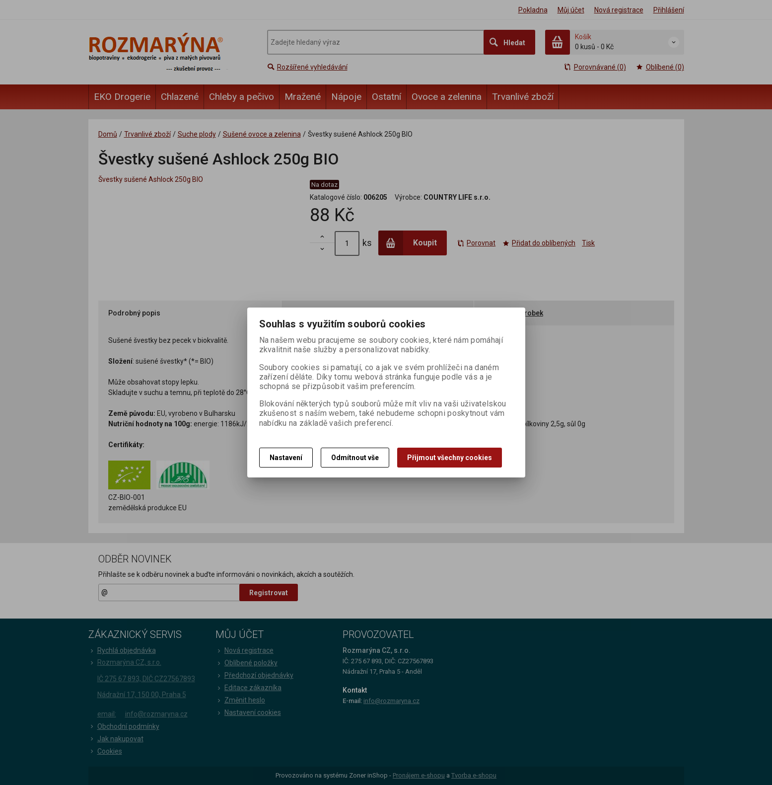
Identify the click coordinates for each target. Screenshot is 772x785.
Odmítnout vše (355, 458)
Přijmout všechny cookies (449, 458)
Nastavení (286, 458)
